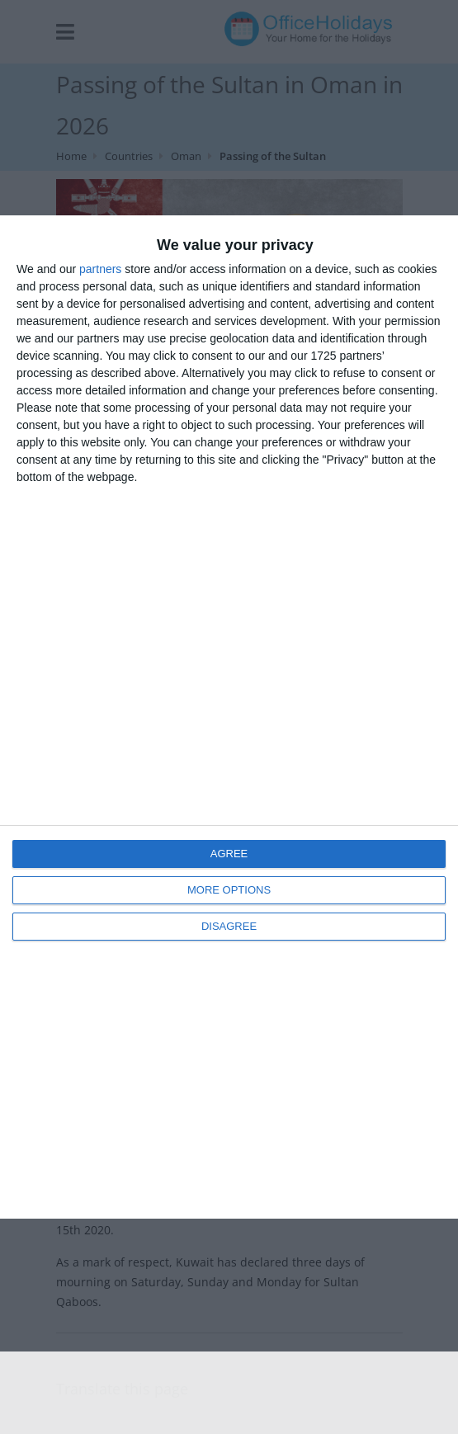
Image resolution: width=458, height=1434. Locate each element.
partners (100, 269)
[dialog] (229, 717)
